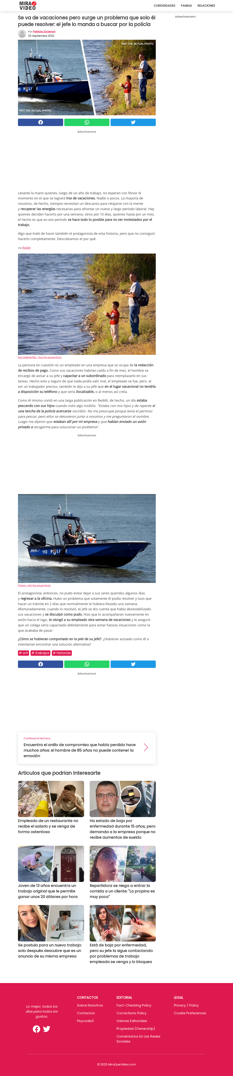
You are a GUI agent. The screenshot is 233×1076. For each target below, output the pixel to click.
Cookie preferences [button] (190, 1013)
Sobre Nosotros (90, 1005)
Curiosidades (164, 6)
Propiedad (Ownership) (135, 1028)
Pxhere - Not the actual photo (34, 585)
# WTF (23, 653)
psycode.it (85, 1021)
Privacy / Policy (186, 1005)
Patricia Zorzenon (44, 31)
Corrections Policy (131, 1013)
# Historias (62, 653)
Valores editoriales (131, 1021)
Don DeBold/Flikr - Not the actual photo (40, 357)
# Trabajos (40, 653)
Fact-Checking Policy (133, 1005)
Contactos (86, 1013)
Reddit (26, 248)
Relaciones (206, 6)
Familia (186, 6)
